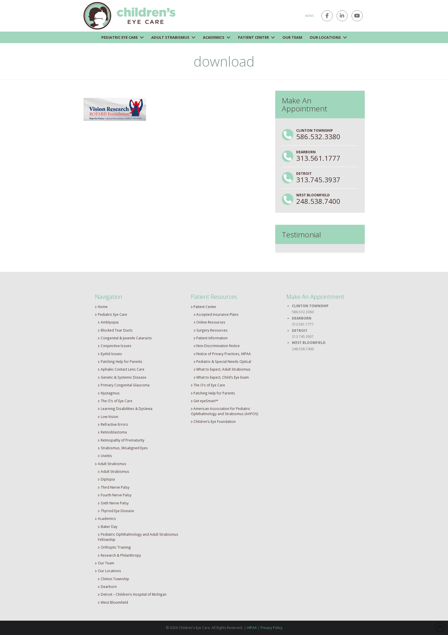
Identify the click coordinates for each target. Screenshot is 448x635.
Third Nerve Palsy (113, 487)
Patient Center (204, 306)
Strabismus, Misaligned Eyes (123, 448)
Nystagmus (109, 393)
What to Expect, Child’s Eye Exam (221, 377)
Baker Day (107, 526)
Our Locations (108, 570)
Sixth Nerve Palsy (113, 503)
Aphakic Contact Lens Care (121, 369)
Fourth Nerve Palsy (114, 495)
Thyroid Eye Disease (116, 510)
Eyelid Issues (110, 353)
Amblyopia (108, 322)
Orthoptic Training (114, 547)
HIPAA (252, 627)
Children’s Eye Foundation (213, 421)
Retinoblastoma (112, 432)
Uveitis (105, 455)
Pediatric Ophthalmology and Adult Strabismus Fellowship (138, 537)
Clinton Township (113, 578)
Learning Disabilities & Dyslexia (125, 408)
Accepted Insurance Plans (216, 314)
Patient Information (211, 338)
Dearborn (107, 586)
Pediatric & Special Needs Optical (222, 361)
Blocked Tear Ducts (115, 330)
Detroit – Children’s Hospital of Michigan (132, 594)
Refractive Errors (113, 424)
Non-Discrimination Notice (217, 345)
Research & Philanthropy (119, 555)
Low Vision (108, 416)
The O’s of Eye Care (115, 400)
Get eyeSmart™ (204, 400)
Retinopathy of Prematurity (121, 440)
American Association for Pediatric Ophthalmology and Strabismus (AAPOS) (224, 411)
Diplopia (106, 479)
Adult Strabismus (110, 463)
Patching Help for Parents (120, 361)
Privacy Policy (271, 627)
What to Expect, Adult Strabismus (222, 369)
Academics (105, 518)
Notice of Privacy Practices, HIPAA (222, 353)
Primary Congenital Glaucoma (124, 385)
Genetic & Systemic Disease (122, 377)
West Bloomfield (113, 602)
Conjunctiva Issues (114, 345)
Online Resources (210, 322)
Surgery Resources (211, 330)
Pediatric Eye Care (111, 314)
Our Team (104, 563)
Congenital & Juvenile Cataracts (125, 338)
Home (101, 306)
